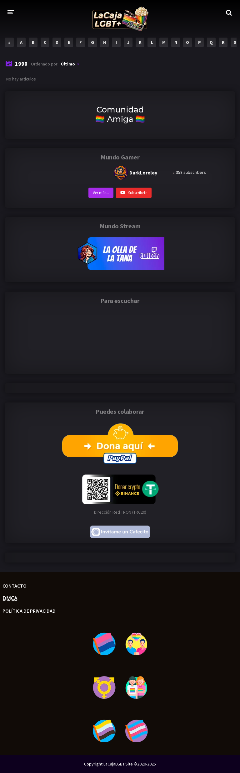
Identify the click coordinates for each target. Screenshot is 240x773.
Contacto (14, 586)
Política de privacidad (29, 611)
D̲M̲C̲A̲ (9, 598)
